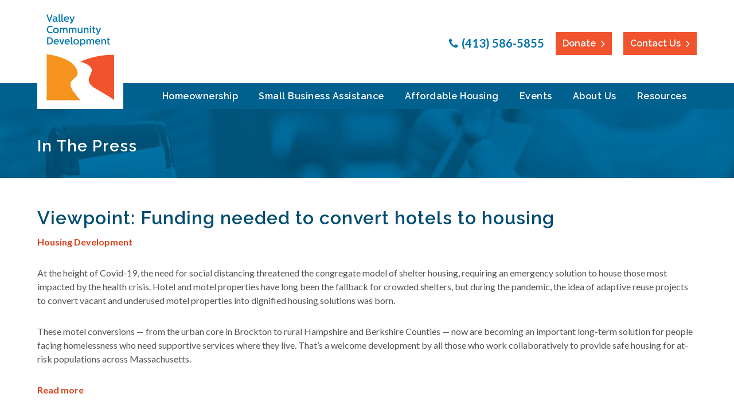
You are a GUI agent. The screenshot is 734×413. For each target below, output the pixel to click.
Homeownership (200, 96)
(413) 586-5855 (503, 43)
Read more (60, 389)
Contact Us (655, 43)
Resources (662, 96)
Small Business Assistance (321, 96)
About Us (594, 96)
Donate (579, 43)
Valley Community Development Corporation (80, 57)
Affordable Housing (452, 96)
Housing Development (84, 241)
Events (536, 96)
